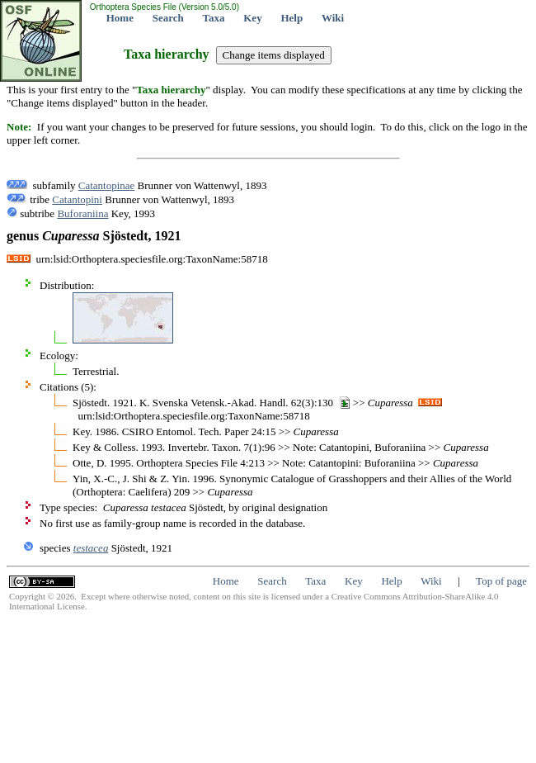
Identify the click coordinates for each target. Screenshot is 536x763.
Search (168, 18)
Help (291, 18)
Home (120, 18)
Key (252, 18)
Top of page (501, 581)
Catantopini (77, 199)
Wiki (333, 18)
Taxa (214, 18)
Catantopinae (106, 185)
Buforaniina (82, 213)
